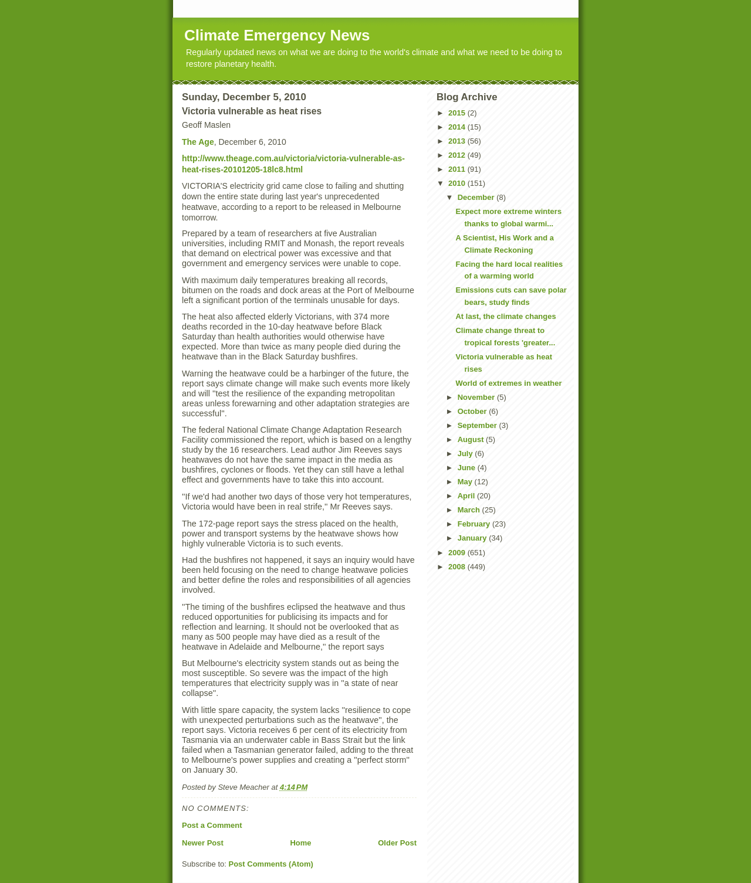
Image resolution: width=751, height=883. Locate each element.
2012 (458, 155)
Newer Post (203, 842)
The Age (198, 142)
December (477, 197)
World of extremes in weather (508, 383)
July (466, 453)
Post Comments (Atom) (271, 864)
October (473, 411)
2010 (458, 183)
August (472, 439)
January (473, 538)
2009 (458, 552)
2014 (458, 127)
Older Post (397, 842)
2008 (458, 566)
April (467, 495)
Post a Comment (212, 825)
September (478, 425)
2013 (458, 141)
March (470, 509)
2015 (458, 112)
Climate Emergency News (277, 35)
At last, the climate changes (505, 316)
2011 (458, 169)
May (466, 481)
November (477, 397)
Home (300, 842)
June (468, 467)
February (475, 523)
